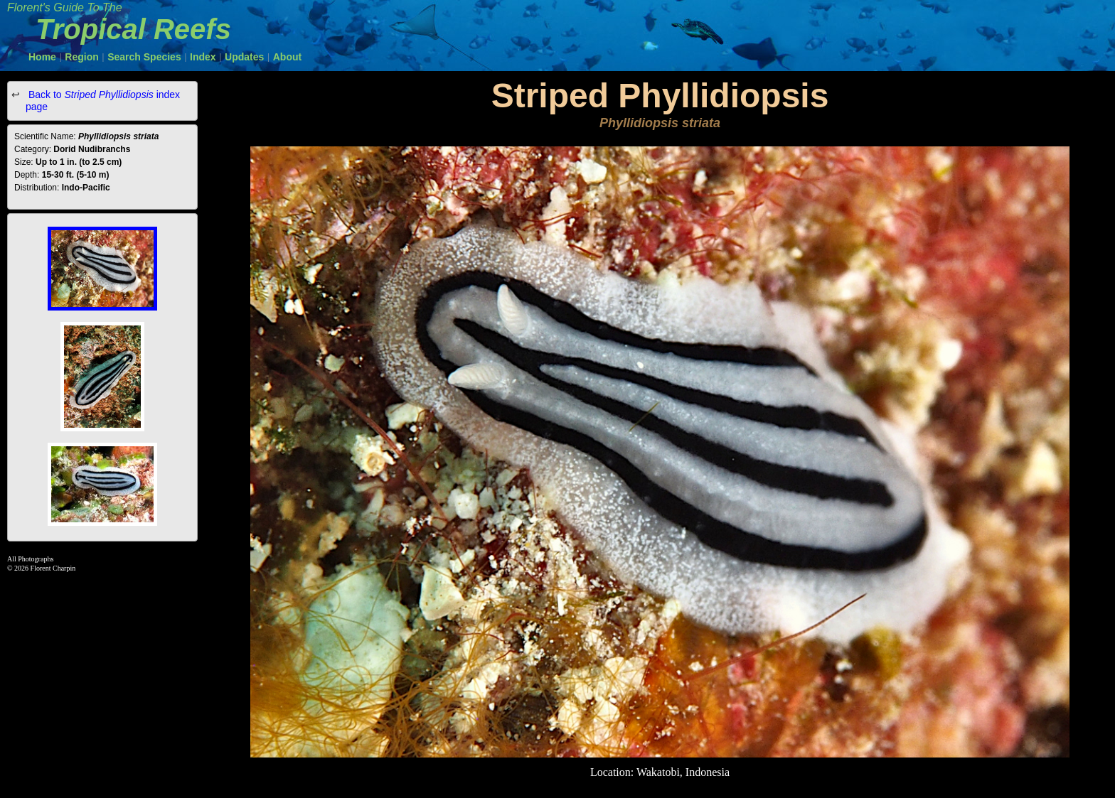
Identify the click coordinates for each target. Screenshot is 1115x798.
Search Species (144, 57)
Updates (244, 57)
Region (81, 57)
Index (203, 57)
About (287, 57)
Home (42, 57)
